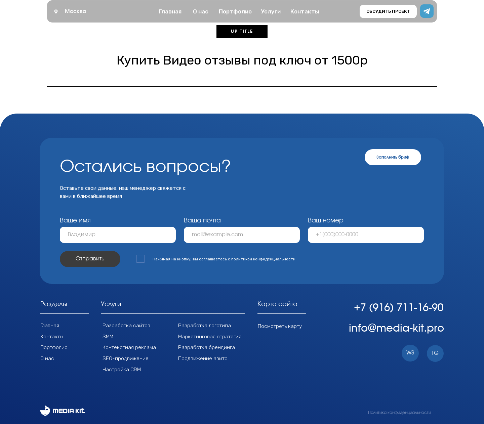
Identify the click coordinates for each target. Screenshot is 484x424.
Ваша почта (202, 220)
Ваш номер (326, 220)
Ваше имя (75, 220)
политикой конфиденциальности (263, 259)
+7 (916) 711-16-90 (398, 308)
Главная (49, 325)
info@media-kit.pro (396, 328)
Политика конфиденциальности (399, 413)
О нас (47, 358)
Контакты (51, 336)
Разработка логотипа (204, 325)
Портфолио (54, 347)
